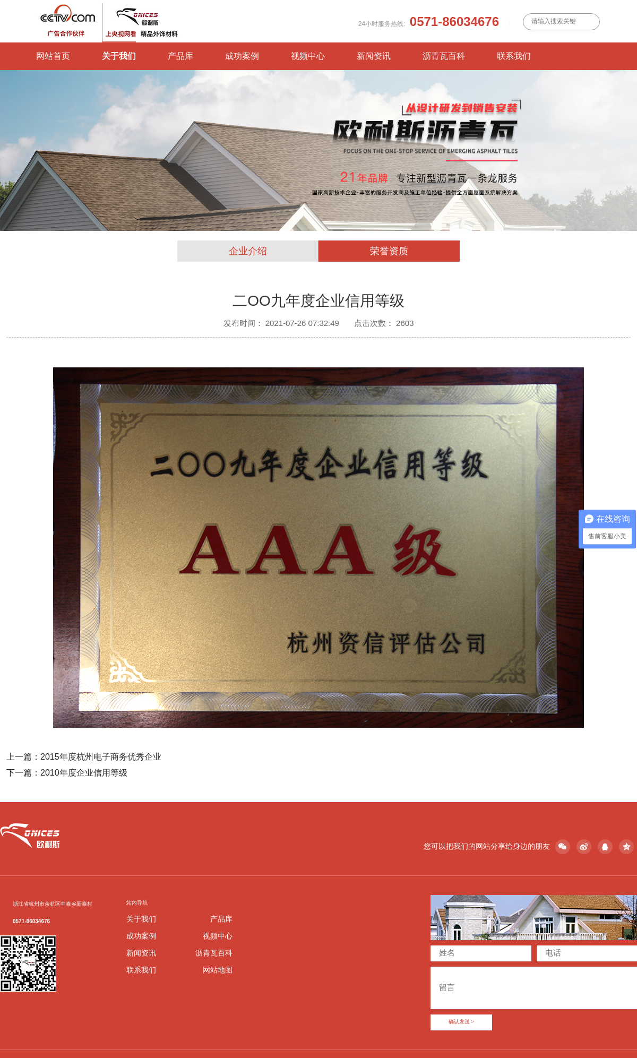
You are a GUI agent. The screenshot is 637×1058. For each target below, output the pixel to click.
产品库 (180, 56)
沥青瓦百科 (444, 56)
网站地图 (218, 970)
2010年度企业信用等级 (83, 772)
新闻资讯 (374, 56)
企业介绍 (248, 251)
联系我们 (514, 56)
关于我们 (119, 56)
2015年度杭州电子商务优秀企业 (100, 756)
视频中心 (308, 56)
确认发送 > (461, 1022)
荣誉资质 (389, 251)
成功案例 (242, 56)
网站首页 (53, 56)
